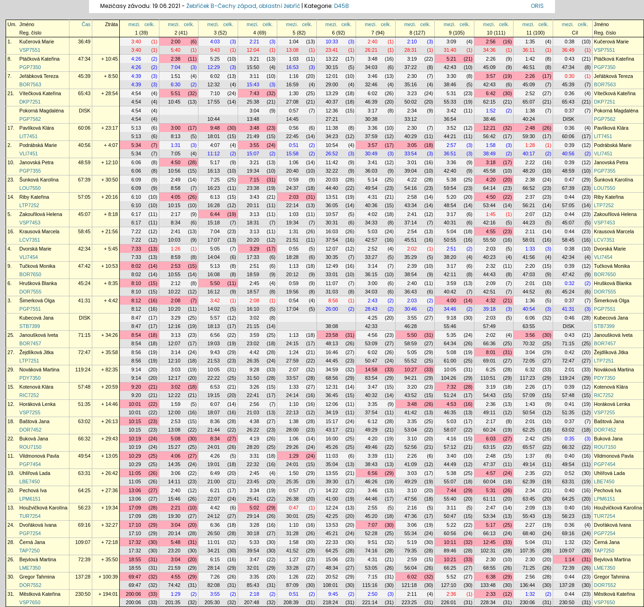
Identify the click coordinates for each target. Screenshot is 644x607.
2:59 (412, 559)
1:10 (294, 404)
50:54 (528, 412)
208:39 (291, 602)
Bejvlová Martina (38, 559)
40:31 (450, 222)
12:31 (332, 387)
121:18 (409, 585)
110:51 (488, 378)
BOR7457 (30, 343)
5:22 (451, 525)
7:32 (451, 387)
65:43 (84, 93)
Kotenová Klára (37, 387)
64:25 (84, 490)
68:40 (528, 533)
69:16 (84, 525)
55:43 (528, 516)
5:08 (451, 352)
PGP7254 (30, 533)
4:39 (136, 76)
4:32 (491, 300)
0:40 (570, 456)
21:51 (292, 240)
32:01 (253, 568)
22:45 (292, 136)
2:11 (530, 231)
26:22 (253, 430)
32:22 (332, 171)
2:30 (412, 76)
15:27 (174, 447)
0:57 (294, 110)
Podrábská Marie (38, 145)
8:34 (175, 222)
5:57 (215, 318)
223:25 (409, 602)
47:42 (84, 266)
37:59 (371, 136)
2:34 (412, 110)
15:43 (253, 84)
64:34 (450, 343)
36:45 (332, 395)
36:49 (84, 41)
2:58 (412, 197)
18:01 (213, 136)
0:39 (570, 145)
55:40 (450, 499)
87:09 (292, 585)
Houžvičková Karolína (44, 507)
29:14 (253, 516)
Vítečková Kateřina (40, 93)
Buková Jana (34, 438)
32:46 (371, 84)
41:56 (528, 257)
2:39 (412, 266)
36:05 (332, 205)
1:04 (294, 41)
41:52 (292, 550)
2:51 (451, 248)
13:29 (332, 93)
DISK (84, 110)
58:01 (528, 240)
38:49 (489, 153)
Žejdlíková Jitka (37, 352)
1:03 (294, 59)
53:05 (371, 568)
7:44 (451, 490)
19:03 (213, 343)
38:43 (371, 464)
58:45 (84, 231)
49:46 (371, 447)
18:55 (135, 559)
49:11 (489, 412)
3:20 (412, 387)
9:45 (333, 594)
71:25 (528, 568)
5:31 (451, 93)
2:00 (175, 41)
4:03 (215, 41)
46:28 (410, 326)
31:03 (332, 291)
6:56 (215, 335)
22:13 (292, 412)
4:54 (136, 93)
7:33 (136, 248)
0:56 (294, 128)
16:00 (332, 438)
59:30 (528, 136)
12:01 (332, 76)
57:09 (528, 395)
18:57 (253, 291)
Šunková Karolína (39, 179)
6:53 (215, 387)
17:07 (213, 240)
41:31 (84, 300)
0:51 (294, 145)
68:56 (332, 378)
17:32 (135, 542)
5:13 (136, 128)
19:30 (174, 516)
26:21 (371, 50)
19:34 (253, 171)
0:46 (570, 318)
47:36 (410, 516)
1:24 (294, 352)
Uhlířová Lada (35, 473)
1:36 (530, 300)
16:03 (332, 231)
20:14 (174, 533)
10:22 (174, 291)
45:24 (84, 283)
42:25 (332, 516)
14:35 (174, 464)
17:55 (213, 102)
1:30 (294, 93)
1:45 (491, 214)
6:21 (215, 490)
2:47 (491, 507)
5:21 (451, 59)
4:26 (136, 59)
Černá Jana (32, 542)
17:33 (253, 257)
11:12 (213, 153)
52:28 (371, 533)
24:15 (292, 343)
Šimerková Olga (37, 300)
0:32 (570, 283)
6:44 (215, 214)
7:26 (215, 576)
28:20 (253, 447)
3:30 (451, 76)
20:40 (292, 171)
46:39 (371, 102)
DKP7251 (30, 102)
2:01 (530, 283)
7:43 (254, 93)
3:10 (412, 438)
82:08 (213, 585)
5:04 (451, 231)
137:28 (83, 576)
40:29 (410, 136)
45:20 (371, 516)
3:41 (372, 162)
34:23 (332, 136)
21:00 (213, 481)
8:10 (136, 283)
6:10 (136, 197)
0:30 (570, 76)
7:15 (254, 179)
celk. (149, 24)
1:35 (530, 41)
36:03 (371, 171)
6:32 (530, 369)
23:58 (332, 335)
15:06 (332, 559)
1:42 (530, 59)
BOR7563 (30, 84)
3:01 (412, 162)
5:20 (451, 197)
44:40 (332, 188)
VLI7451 (29, 153)
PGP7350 (30, 67)
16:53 (292, 67)
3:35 (372, 404)
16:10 (253, 309)
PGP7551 (30, 309)
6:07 (215, 404)
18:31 (253, 222)
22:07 (213, 499)
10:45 (174, 102)
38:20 (450, 257)
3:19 (412, 59)
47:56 (410, 499)
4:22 (412, 179)
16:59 (292, 84)
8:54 (136, 335)
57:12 (450, 447)
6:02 (215, 76)
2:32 (491, 266)
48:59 (84, 162)
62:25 (528, 430)
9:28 (254, 369)
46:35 (450, 412)
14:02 (213, 309)
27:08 (292, 102)
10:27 (410, 369)
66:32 (84, 438)
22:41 (253, 395)
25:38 (253, 102)
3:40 (136, 41)
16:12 (213, 291)
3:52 (451, 128)
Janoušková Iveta (39, 335)
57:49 (489, 326)
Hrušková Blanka (38, 283)
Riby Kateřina (34, 197)
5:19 (412, 542)
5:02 (254, 507)
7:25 (215, 179)
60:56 (450, 533)
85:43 (253, 585)
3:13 (254, 214)
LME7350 (30, 568)
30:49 (371, 153)
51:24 (450, 395)
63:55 (528, 326)
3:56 (530, 335)
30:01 (292, 516)
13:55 (332, 473)
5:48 (175, 542)
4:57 (491, 473)
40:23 (489, 257)
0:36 (570, 93)
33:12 (410, 119)
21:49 (253, 136)
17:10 (135, 525)
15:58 (292, 153)
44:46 (371, 499)
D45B (341, 6)
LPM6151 (30, 499)
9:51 (372, 542)
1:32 (570, 542)
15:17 (332, 421)
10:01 (135, 404)
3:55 (254, 145)
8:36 (215, 421)
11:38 (332, 128)
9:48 (215, 128)
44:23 (528, 222)
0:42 (570, 352)
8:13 (175, 136)
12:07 (332, 248)
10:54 (332, 145)
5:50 (215, 283)
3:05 (412, 145)
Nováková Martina (40, 369)
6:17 (136, 214)
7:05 (175, 153)
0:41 (570, 404)
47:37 (489, 464)
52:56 (410, 447)
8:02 (136, 266)
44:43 (489, 274)
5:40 (175, 50)
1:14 (570, 559)
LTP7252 (29, 205)
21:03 (253, 412)
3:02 (254, 318)
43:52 (410, 395)
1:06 (294, 162)
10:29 (135, 456)
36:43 (410, 291)
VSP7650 (30, 602)
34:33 (371, 222)
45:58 (489, 171)
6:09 (136, 179)
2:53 (175, 266)
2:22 (530, 162)
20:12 (292, 274)
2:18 (254, 594)
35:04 (332, 464)
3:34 (254, 490)
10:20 (174, 309)
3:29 (254, 248)
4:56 (372, 335)
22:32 (253, 464)
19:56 (292, 291)
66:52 (528, 188)
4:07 (215, 145)
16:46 (332, 352)
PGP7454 (30, 464)
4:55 (491, 231)
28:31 (410, 50)
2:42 (530, 438)
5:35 (451, 335)
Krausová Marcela (40, 231)
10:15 (174, 205)
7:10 (215, 93)
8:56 (333, 300)
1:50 (294, 473)
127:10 (448, 585)
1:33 (530, 248)
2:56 (491, 41)
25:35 (292, 481)
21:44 (213, 430)
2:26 (491, 59)
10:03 (174, 240)
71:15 (84, 335)
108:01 (330, 585)
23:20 (174, 550)
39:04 (410, 171)
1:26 (175, 248)
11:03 (332, 456)
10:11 (450, 542)
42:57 (371, 240)
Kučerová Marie (37, 41)
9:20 (136, 387)
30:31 (332, 222)
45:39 (84, 76)
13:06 (135, 490)
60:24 (489, 430)
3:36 (372, 128)
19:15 (213, 395)
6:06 (136, 162)
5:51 (175, 93)
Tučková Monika (37, 266)
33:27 (371, 257)
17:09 (135, 507)
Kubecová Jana (37, 318)
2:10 (412, 41)
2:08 (175, 300)
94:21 (410, 378)
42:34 (84, 248)
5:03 (372, 231)
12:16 (174, 326)
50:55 (450, 240)
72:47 (84, 352)
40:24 (528, 119)
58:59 (410, 343)
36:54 (450, 119)
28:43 (371, 309)
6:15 (215, 559)
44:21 (450, 136)
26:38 (292, 499)
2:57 (451, 145)
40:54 (528, 309)
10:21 (450, 559)
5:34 (136, 145)
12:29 (213, 67)
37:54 (332, 240)
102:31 (488, 550)
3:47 (372, 387)
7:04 (175, 67)
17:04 (292, 309)
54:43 (489, 395)
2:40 (372, 41)
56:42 (489, 136)
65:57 (528, 447)
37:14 (410, 222)
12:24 (332, 507)
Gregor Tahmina (37, 576)
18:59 (253, 274)
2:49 (175, 179)
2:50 (372, 594)
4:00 (451, 300)
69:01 (489, 360)
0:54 (294, 300)
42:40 (450, 171)
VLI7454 (29, 257)
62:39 (528, 481)
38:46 (450, 84)
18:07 (213, 412)
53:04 (410, 430)
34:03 (371, 67)
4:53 (451, 404)
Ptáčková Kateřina (40, 59)
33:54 (410, 153)
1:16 (294, 76)
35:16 (410, 84)
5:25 (215, 59)
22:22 (213, 378)
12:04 (253, 50)
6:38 (491, 576)
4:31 (372, 197)
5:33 (254, 542)
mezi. (134, 24)
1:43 (530, 404)
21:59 (174, 568)
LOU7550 (30, 188)
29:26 (292, 447)
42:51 (489, 291)
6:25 (491, 369)
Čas (86, 24)
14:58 (371, 369)
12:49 (332, 266)
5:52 (451, 576)
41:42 (410, 412)
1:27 (294, 559)
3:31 (254, 456)
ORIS (537, 6)
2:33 (491, 594)
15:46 (174, 499)
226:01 (448, 602)
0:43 (570, 59)
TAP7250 (30, 550)
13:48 (253, 119)
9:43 (215, 50)
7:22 (136, 231)
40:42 (450, 291)
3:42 (451, 110)
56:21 (528, 205)
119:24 (83, 369)
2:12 (175, 283)
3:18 (491, 162)
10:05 (213, 369)
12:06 (332, 404)
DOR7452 (30, 430)
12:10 (174, 360)
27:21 (332, 119)
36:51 (450, 153)
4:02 (372, 214)
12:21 (489, 128)
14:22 (332, 490)
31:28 (292, 533)
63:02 (84, 421)
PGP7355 (30, 171)
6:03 (491, 438)
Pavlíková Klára (37, 128)
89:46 (450, 550)
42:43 (450, 67)
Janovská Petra (37, 162)
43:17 (332, 430)
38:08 (332, 326)
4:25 (372, 318)
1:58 (491, 145)
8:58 (175, 188)
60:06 (84, 128)
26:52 (332, 153)
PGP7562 (30, 119)
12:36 (332, 110)
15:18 (213, 222)
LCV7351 (30, 240)
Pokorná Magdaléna (42, 110)
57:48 (84, 387)
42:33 (371, 326)
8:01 (491, 352)
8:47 (136, 318)
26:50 (213, 533)
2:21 (254, 41)
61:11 (489, 499)
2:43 (372, 300)
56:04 (410, 568)
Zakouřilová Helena (41, 214)
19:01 (213, 464)
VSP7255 (30, 412)
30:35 (332, 257)
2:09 (491, 283)
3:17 (372, 110)
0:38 (570, 41)
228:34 (488, 602)
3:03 (175, 369)
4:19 (254, 438)
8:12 (136, 300)
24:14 (292, 395)
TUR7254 (30, 516)
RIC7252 (29, 395)
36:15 (371, 274)
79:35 (410, 550)
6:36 (215, 525)
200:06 (133, 594)
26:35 (253, 360)
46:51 (528, 67)
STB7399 (30, 326)
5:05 (215, 248)
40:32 (371, 395)
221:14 (369, 602)
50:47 (371, 360)
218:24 (330, 602)
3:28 (254, 525)
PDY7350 (30, 378)
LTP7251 (29, 360)
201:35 (173, 602)
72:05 (528, 360)
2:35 (530, 473)
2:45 (254, 283)
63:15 (489, 447)
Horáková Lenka (38, 404)
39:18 (489, 309)
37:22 (410, 67)
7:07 (372, 525)
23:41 (332, 50)
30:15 (332, 67)
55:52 (410, 360)
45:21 (332, 533)
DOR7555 (30, 291)
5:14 (372, 179)
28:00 (292, 430)
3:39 (372, 456)
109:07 (83, 542)
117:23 (527, 378)
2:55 (372, 507)
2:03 (294, 197)
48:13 (332, 343)
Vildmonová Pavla (39, 456)
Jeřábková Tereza (39, 76)
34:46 (450, 309)
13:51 (332, 197)
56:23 (84, 507)
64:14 (489, 188)
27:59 (292, 360)
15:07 (253, 153)
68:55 (489, 568)
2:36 (491, 404)
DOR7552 (30, 585)
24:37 (292, 188)
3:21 (254, 59)
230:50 (83, 594)
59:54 (450, 188)
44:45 (332, 360)
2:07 (530, 214)
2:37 (530, 197)
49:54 (371, 188)
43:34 (410, 205)
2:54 (412, 231)
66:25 (450, 568)
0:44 (570, 197)
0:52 (570, 473)
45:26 (332, 447)
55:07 (450, 481)
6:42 (491, 93)
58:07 (450, 430)
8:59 (175, 257)
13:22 (332, 59)
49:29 (371, 430)
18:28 (292, 257)
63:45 (528, 499)
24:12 (213, 516)
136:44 (527, 585)
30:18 (253, 533)
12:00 (174, 412)
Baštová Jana (35, 421)
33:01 (332, 274)
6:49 (215, 473)
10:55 (174, 274)
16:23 (213, 188)
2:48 (530, 128)
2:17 (175, 214)
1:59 (175, 404)
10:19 (135, 438)
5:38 (451, 179)
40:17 (528, 153)
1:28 (530, 145)
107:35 (527, 550)
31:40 (450, 50)
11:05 (135, 473)
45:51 (410, 240)
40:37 (332, 102)
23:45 (253, 481)
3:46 (372, 76)
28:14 (213, 568)
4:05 (175, 197)
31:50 (253, 378)
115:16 (369, 585)
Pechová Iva (33, 490)
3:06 (175, 473)
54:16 (410, 188)
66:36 (489, 343)
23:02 (253, 343)
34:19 (332, 412)
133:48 (488, 585)
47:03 (528, 274)
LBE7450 (30, 481)
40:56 (84, 145)
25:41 (253, 499)
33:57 (292, 378)
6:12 (372, 421)
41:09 (410, 464)
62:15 (489, 102)
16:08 (213, 274)
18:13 (213, 326)
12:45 (489, 542)
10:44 (213, 119)
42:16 (489, 222)
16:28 (213, 205)
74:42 (174, 585)
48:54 (450, 205)
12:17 (174, 378)
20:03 (332, 179)
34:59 (332, 369)
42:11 (450, 274)
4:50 (175, 162)
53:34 (489, 516)
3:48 (372, 59)
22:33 (332, 542)
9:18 (451, 318)
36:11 (528, 50)
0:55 (294, 248)
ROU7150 (30, 447)
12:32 (213, 84)
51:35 (84, 404)
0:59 (294, 179)
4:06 (175, 456)
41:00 (332, 499)
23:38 (253, 188)
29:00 (332, 84)
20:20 (253, 240)
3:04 (254, 110)
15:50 (253, 67)
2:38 (175, 59)
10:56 (174, 171)
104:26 (448, 378)
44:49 (450, 464)
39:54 (253, 550)
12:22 (174, 395)
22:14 (292, 205)
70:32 (528, 343)
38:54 (410, 274)
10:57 (332, 214)
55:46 (450, 326)
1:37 (530, 456)
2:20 (530, 266)
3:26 (254, 387)
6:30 (175, 84)
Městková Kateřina (40, 594)
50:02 (410, 102)
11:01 (213, 542)
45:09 (489, 67)
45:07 (84, 214)
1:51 (175, 76)
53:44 (489, 205)
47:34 (84, 59)
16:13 (213, 171)
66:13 (489, 533)
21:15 (253, 326)
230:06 (527, 602)
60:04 (489, 481)
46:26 (371, 481)
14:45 (292, 119)
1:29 (294, 456)
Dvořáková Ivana (38, 525)
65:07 (528, 102)
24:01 (213, 447)
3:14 (372, 266)
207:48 (252, 602)
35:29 (410, 257)
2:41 (412, 214)
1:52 (491, 110)
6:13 (215, 197)
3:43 (254, 197)
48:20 (528, 171)
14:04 (213, 257)
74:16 (371, 550)
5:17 (215, 162)
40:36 (371, 205)
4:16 (451, 438)
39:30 (332, 481)
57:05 (84, 197)
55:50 (489, 240)
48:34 (332, 568)
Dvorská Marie (36, 248)
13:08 (292, 50)
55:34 (410, 533)
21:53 (213, 360)
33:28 (292, 568)
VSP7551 (30, 50)
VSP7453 (30, 222)
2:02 (412, 248)
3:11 (254, 76)
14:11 (174, 481)
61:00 (450, 360)
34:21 (213, 550)
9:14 (136, 369)
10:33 (332, 41)
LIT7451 (29, 136)
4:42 (254, 352)
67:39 (84, 179)
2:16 (412, 507)
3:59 (451, 283)
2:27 (530, 525)
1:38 (530, 110)
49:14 (528, 464)
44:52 (528, 291)
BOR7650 (30, 274)
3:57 (491, 76)
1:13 (294, 266)
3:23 (412, 93)
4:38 (254, 421)
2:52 (530, 93)
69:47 (135, 576)
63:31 (84, 473)
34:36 (489, 50)
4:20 (491, 179)
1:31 (175, 145)
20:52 (332, 576)
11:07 (332, 283)
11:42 (332, 162)
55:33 (450, 102)
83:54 (371, 378)
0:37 (570, 110)
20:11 (253, 205)
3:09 (451, 41)
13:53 (332, 525)
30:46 (410, 309)
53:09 (371, 343)
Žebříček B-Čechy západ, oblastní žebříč (243, 6)
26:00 (332, 309)
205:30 (212, 602)
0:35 (570, 438)
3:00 (175, 128)
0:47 (570, 179)
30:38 (371, 119)
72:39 (84, 559)
